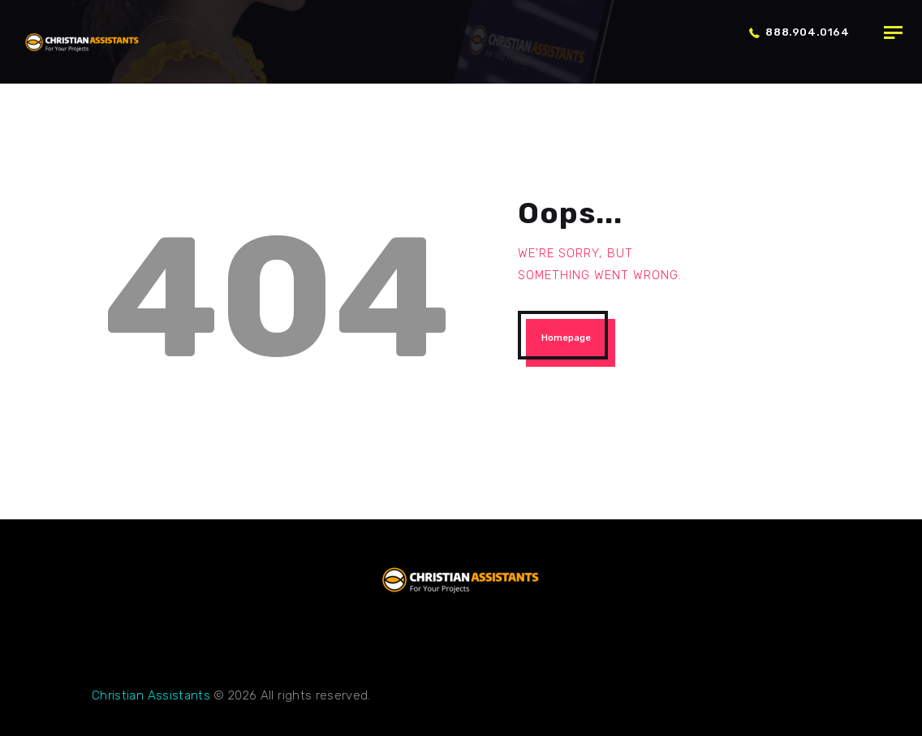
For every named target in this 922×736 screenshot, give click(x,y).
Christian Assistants (151, 695)
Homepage (566, 338)
